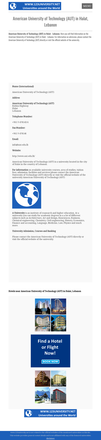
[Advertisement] (50, 61)
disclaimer (50, 438)
